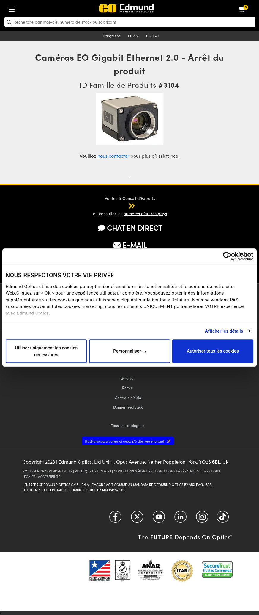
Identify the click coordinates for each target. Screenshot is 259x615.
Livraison (127, 378)
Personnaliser (129, 351)
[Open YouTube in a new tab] (159, 519)
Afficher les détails (224, 331)
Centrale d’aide (128, 397)
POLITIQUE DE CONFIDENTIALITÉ (47, 471)
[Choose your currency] (134, 36)
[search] (129, 22)
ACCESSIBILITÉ (49, 476)
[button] (126, 205)
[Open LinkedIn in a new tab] (180, 519)
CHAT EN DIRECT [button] (130, 227)
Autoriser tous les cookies (213, 351)
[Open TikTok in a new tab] (222, 519)
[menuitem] (31, 8)
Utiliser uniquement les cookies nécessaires (46, 351)
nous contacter (113, 156)
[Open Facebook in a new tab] (115, 519)
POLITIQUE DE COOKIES (93, 471)
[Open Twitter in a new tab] (137, 519)
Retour (127, 387)
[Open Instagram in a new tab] (202, 519)
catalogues (127, 425)
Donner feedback (128, 406)
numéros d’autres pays (145, 213)
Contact (152, 36)
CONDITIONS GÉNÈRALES (133, 471)
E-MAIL (130, 245)
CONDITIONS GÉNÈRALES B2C (178, 471)
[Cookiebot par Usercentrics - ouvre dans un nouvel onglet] (227, 256)
